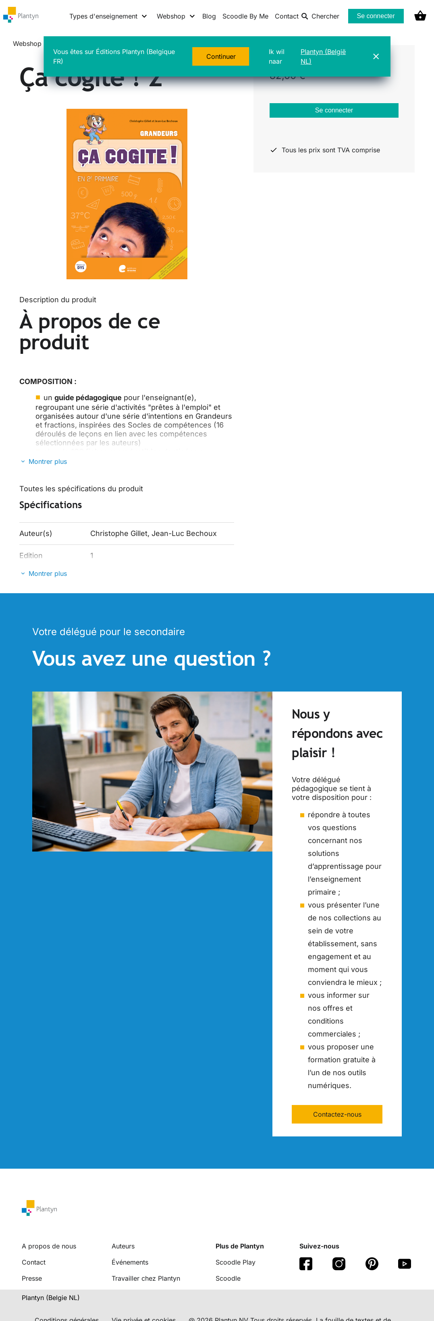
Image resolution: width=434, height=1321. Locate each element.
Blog (209, 16)
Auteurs (123, 1246)
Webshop (27, 43)
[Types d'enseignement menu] (108, 16)
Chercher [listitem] (320, 16)
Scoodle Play (235, 1262)
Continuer (221, 56)
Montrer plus (48, 461)
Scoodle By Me (245, 16)
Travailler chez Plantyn (146, 1278)
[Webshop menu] (176, 16)
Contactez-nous (337, 1114)
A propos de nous (49, 1246)
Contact (287, 16)
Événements (130, 1262)
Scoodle (228, 1278)
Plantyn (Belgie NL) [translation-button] (51, 1298)
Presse (32, 1278)
